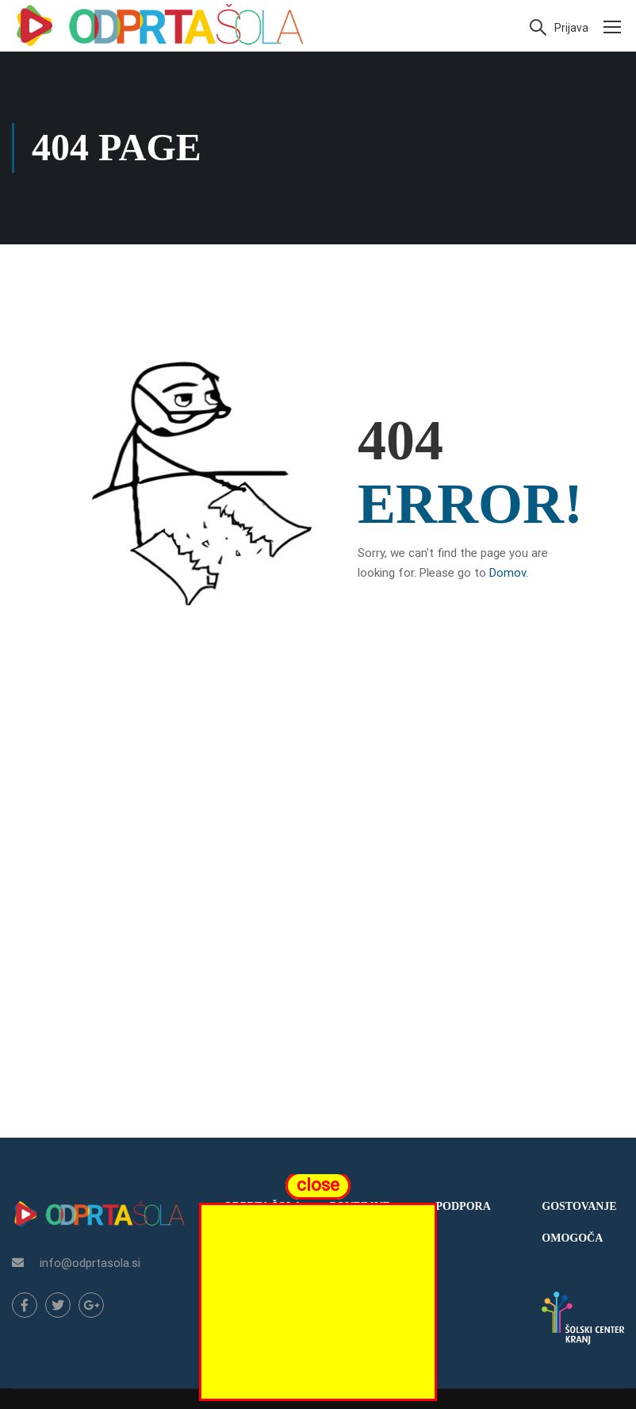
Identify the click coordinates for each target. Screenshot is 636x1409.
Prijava (571, 27)
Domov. (508, 573)
